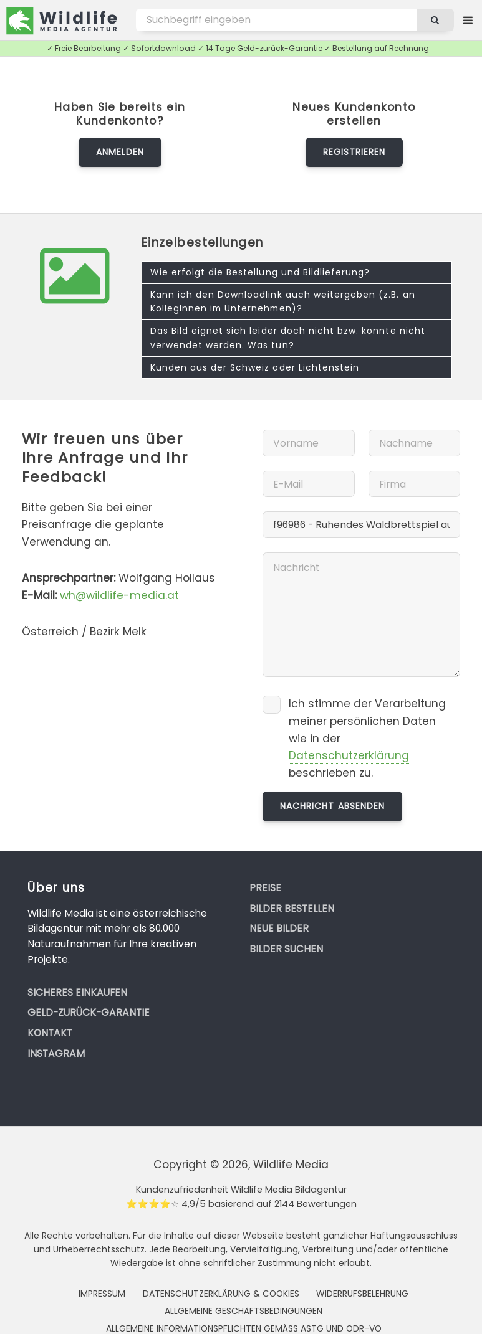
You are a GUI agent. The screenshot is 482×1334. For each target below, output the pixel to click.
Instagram (56, 1053)
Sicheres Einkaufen (77, 992)
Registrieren (354, 152)
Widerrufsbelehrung (362, 1293)
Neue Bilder (279, 928)
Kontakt (49, 1032)
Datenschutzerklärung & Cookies (221, 1293)
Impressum (102, 1293)
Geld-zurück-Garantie (88, 1012)
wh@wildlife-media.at (119, 595)
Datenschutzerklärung (349, 755)
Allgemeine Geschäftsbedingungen (243, 1311)
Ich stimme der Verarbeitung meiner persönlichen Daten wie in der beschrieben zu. (367, 738)
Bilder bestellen (291, 908)
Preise (265, 887)
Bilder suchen (286, 948)
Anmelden (120, 152)
